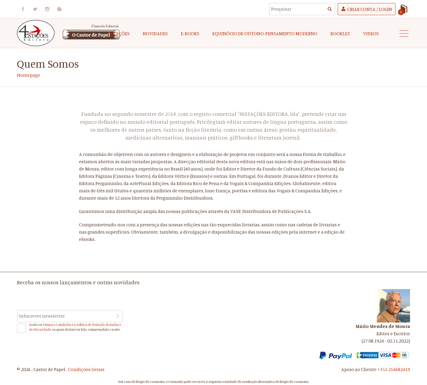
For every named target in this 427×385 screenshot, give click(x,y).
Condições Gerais (86, 369)
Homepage (28, 75)
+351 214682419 (393, 369)
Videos (371, 33)
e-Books (190, 33)
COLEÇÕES (119, 33)
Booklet (340, 33)
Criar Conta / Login (369, 9)
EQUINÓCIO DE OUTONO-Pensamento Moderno (264, 33)
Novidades (155, 33)
